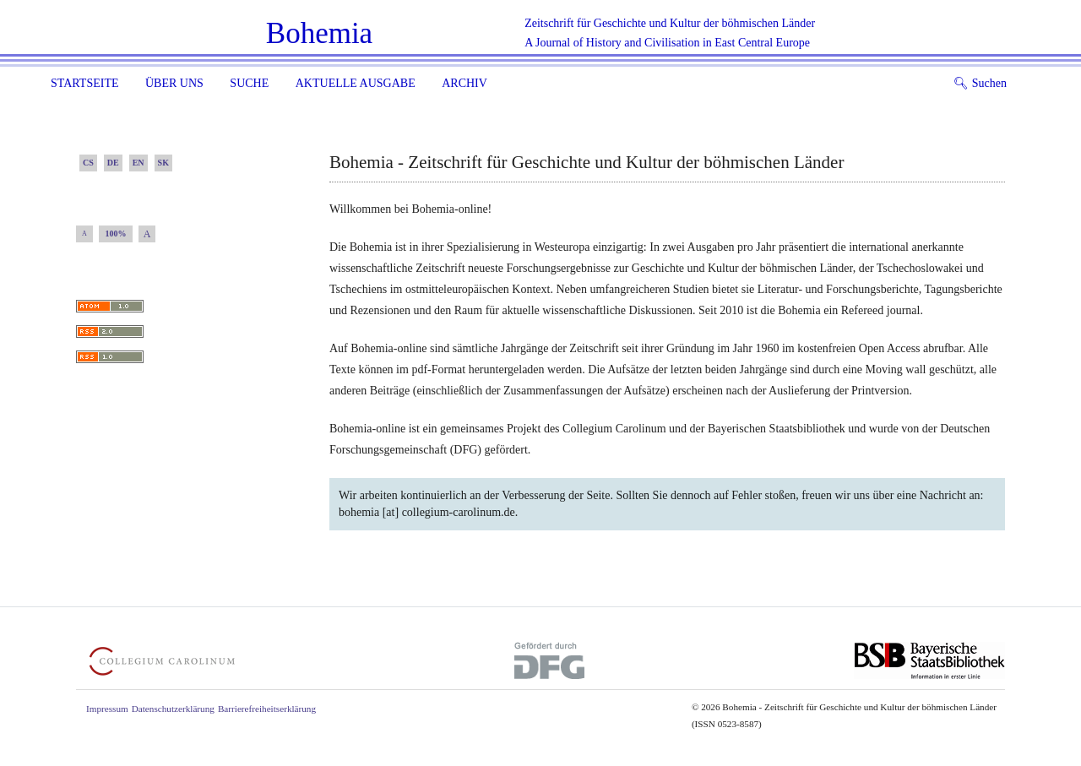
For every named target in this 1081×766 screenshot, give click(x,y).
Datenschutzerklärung (173, 709)
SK (163, 162)
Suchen (980, 83)
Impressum (107, 709)
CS (88, 162)
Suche (249, 83)
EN (138, 162)
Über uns (174, 83)
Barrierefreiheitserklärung (267, 709)
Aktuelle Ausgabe (356, 83)
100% (116, 233)
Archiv (464, 83)
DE (113, 162)
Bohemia (319, 33)
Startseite (84, 83)
